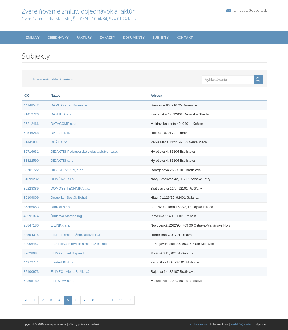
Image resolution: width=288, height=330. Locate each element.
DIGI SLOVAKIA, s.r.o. (67, 170)
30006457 (31, 244)
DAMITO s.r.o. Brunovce (69, 105)
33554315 (31, 235)
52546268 (31, 133)
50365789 (31, 281)
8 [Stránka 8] (93, 300)
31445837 (31, 142)
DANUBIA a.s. (61, 114)
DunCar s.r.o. (61, 207)
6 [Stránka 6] (76, 300)
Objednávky (58, 37)
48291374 (31, 216)
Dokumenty (134, 37)
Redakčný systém (241, 324)
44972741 (31, 262)
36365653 (31, 207)
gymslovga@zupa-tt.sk (250, 10)
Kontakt (184, 37)
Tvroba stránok (197, 324)
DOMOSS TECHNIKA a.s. (70, 188)
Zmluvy (33, 37)
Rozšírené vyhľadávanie (53, 79)
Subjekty (160, 37)
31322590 (31, 161)
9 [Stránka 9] (101, 300)
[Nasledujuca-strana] (130, 300)
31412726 (31, 114)
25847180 (31, 225)
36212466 (31, 124)
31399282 (31, 179)
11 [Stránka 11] (121, 300)
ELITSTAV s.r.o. (62, 281)
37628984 (31, 253)
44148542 (31, 105)
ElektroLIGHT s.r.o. (65, 262)
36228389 (31, 188)
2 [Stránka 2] (43, 300)
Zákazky (107, 37)
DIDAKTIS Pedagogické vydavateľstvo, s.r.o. (84, 151)
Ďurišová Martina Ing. (67, 216)
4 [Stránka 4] (59, 300)
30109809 (31, 197)
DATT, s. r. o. (60, 133)
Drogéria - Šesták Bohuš (69, 197)
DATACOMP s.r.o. (64, 124)
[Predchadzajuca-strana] (26, 300)
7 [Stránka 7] (84, 300)
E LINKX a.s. (60, 225)
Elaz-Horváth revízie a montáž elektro (79, 244)
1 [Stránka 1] (34, 300)
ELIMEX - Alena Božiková (70, 272)
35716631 (31, 151)
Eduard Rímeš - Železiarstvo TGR (76, 235)
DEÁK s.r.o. (59, 142)
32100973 (31, 272)
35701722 (31, 170)
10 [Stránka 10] (111, 300)
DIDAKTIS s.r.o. (63, 161)
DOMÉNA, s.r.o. (63, 179)
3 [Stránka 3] (51, 300)
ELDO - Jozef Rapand (67, 253)
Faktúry (84, 37)
